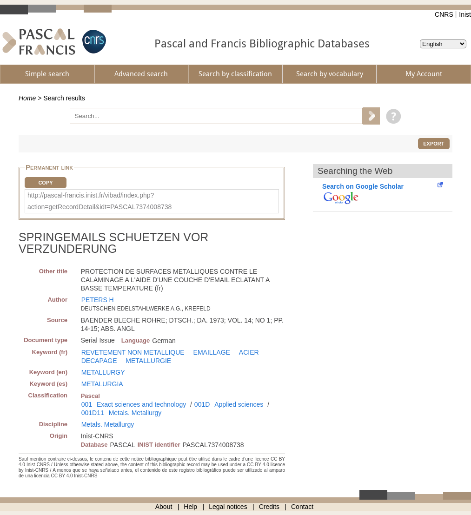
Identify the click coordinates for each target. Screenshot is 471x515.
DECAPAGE (99, 360)
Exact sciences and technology (141, 404)
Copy (45, 182)
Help (190, 506)
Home (27, 98)
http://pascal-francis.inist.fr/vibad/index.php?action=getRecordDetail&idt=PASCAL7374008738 (99, 201)
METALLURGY (103, 372)
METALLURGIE (148, 360)
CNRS (444, 14)
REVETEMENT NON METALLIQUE (133, 352)
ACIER (249, 352)
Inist (465, 14)
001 (86, 404)
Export (433, 143)
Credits (269, 506)
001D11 (92, 412)
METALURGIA (102, 384)
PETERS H (97, 300)
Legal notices (228, 506)
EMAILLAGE (211, 352)
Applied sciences (238, 404)
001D (202, 404)
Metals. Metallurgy (135, 412)
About (163, 506)
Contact (302, 506)
